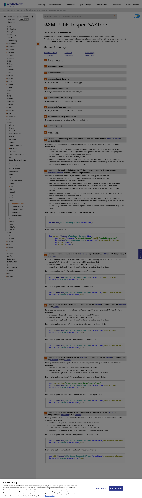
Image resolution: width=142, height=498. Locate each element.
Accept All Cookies (116, 491)
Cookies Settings (100, 491)
